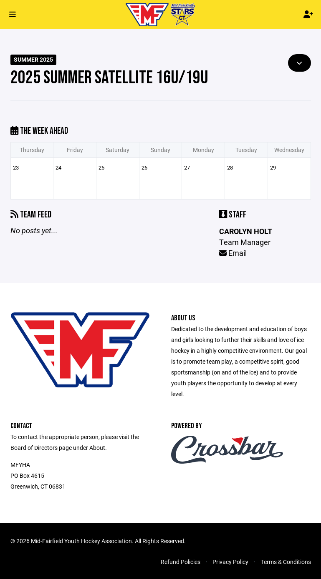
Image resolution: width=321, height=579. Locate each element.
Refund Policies (180, 562)
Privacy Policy (230, 562)
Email (233, 253)
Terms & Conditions (285, 562)
